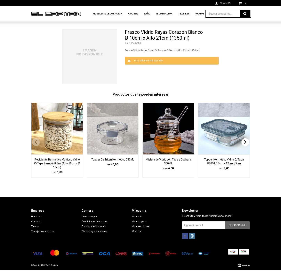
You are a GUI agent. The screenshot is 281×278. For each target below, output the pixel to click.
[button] (245, 150)
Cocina (133, 13)
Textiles (183, 13)
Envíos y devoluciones (94, 234)
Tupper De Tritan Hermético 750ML (112, 167)
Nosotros (36, 224)
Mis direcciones (140, 234)
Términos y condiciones (95, 239)
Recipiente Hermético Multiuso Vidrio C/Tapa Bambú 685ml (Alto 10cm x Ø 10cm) (57, 171)
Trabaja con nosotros (42, 239)
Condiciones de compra (94, 229)
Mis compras (139, 229)
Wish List (137, 239)
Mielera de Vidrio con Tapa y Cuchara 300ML (168, 169)
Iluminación (164, 13)
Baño (147, 13)
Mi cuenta (137, 224)
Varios (199, 13)
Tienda (35, 234)
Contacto (36, 229)
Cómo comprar (90, 224)
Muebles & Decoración (107, 13)
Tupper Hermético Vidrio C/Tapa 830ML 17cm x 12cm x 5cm (224, 169)
